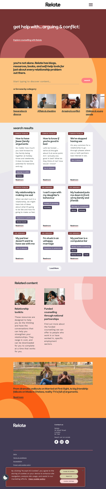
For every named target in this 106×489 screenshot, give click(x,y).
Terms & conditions (20, 458)
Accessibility (17, 461)
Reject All (69, 476)
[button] (5, 477)
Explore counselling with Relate (27, 40)
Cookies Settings (69, 481)
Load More (54, 268)
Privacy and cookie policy (22, 465)
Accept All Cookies (68, 471)
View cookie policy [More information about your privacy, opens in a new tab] (36, 479)
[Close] (82, 470)
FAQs (15, 454)
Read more (20, 180)
